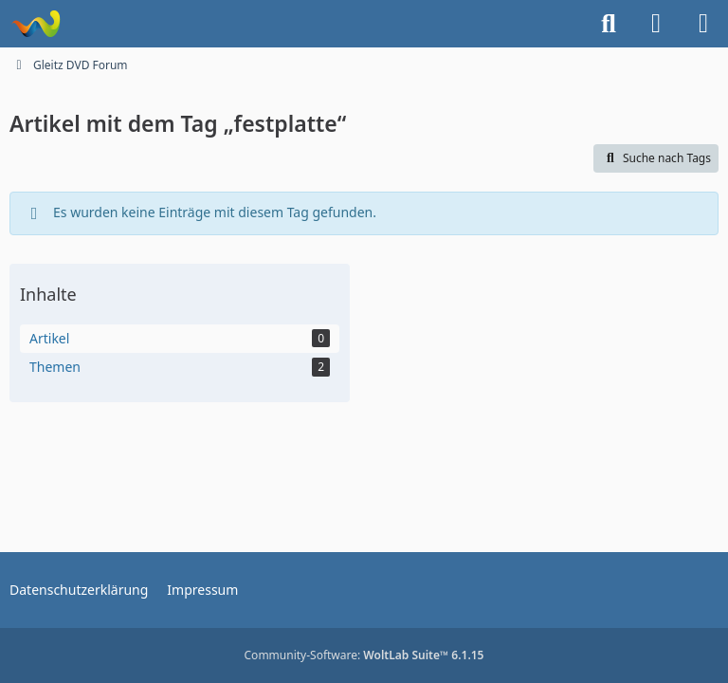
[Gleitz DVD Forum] (35, 24)
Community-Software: (364, 655)
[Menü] (703, 24)
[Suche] (609, 24)
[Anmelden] (656, 23)
